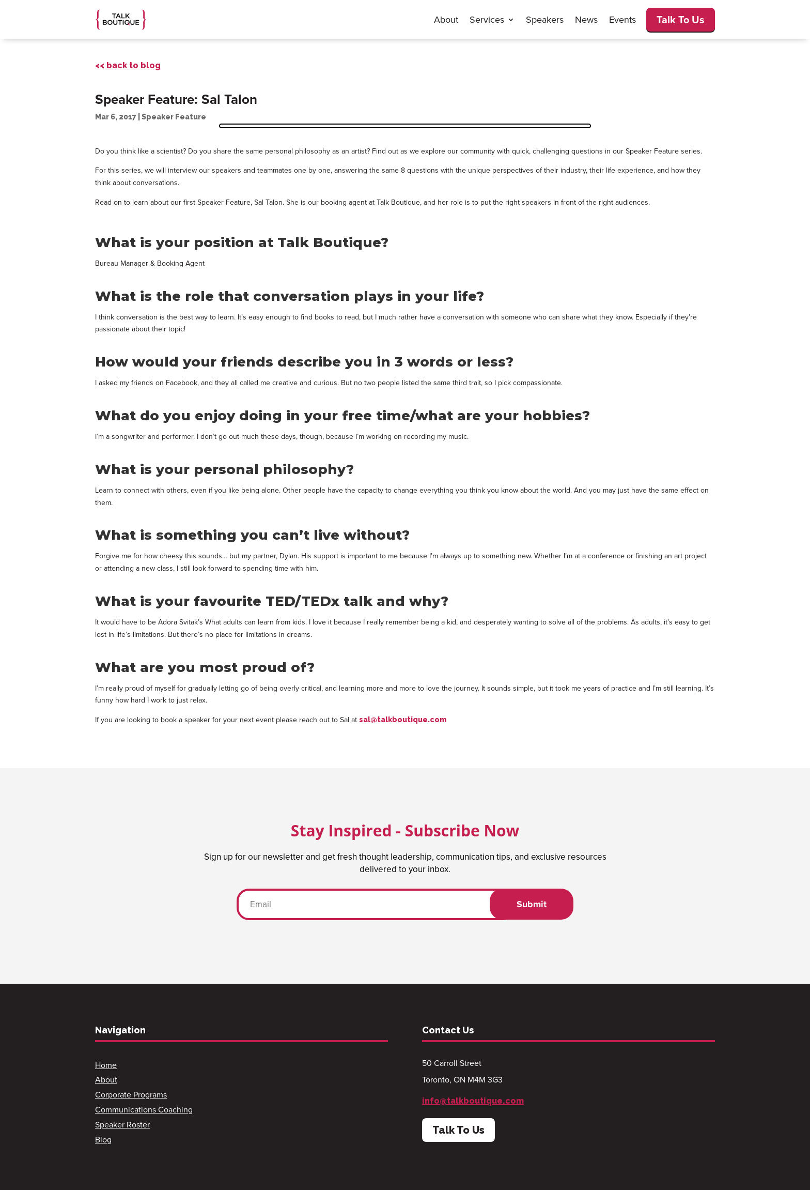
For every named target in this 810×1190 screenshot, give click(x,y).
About (446, 19)
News (586, 19)
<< (128, 65)
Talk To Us (681, 19)
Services (487, 19)
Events (622, 19)
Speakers (545, 19)
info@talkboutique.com (473, 1101)
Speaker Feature (174, 117)
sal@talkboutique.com (402, 719)
